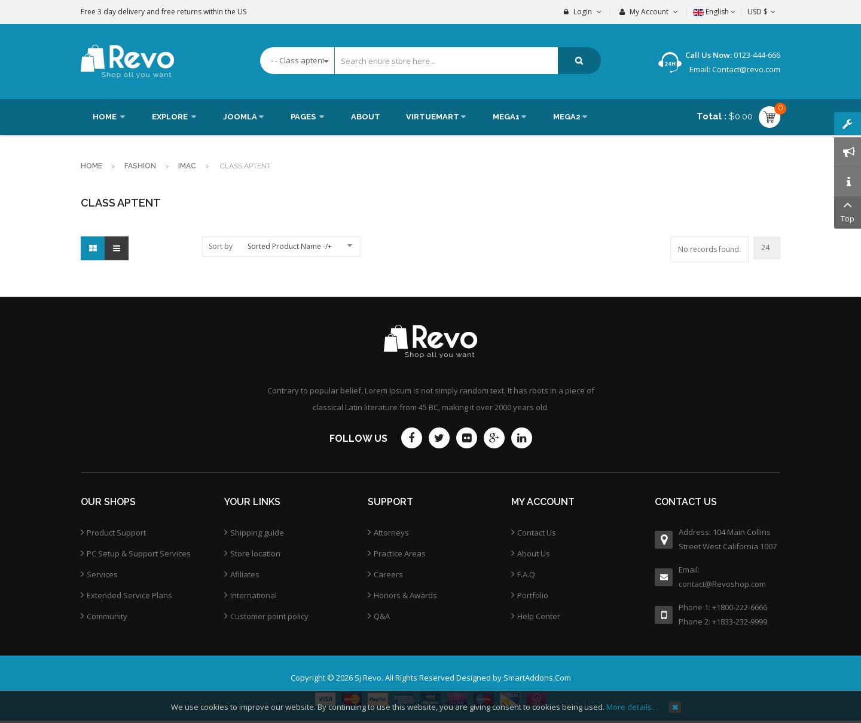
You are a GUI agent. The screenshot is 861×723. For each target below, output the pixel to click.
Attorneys (391, 532)
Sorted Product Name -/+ (290, 246)
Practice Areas (400, 553)
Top (847, 210)
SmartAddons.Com (537, 677)
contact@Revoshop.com (722, 584)
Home (91, 166)
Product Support (116, 532)
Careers (388, 574)
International (253, 595)
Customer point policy (269, 616)
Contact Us (536, 532)
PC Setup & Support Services (139, 553)
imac (187, 166)
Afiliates (244, 574)
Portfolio (532, 595)
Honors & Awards (405, 595)
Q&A (382, 616)
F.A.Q (526, 574)
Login (583, 12)
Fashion (140, 166)
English (714, 12)
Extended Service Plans (129, 595)
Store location (255, 553)
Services (102, 574)
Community (107, 616)
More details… (632, 707)
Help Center (538, 616)
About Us (533, 553)
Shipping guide (257, 532)
